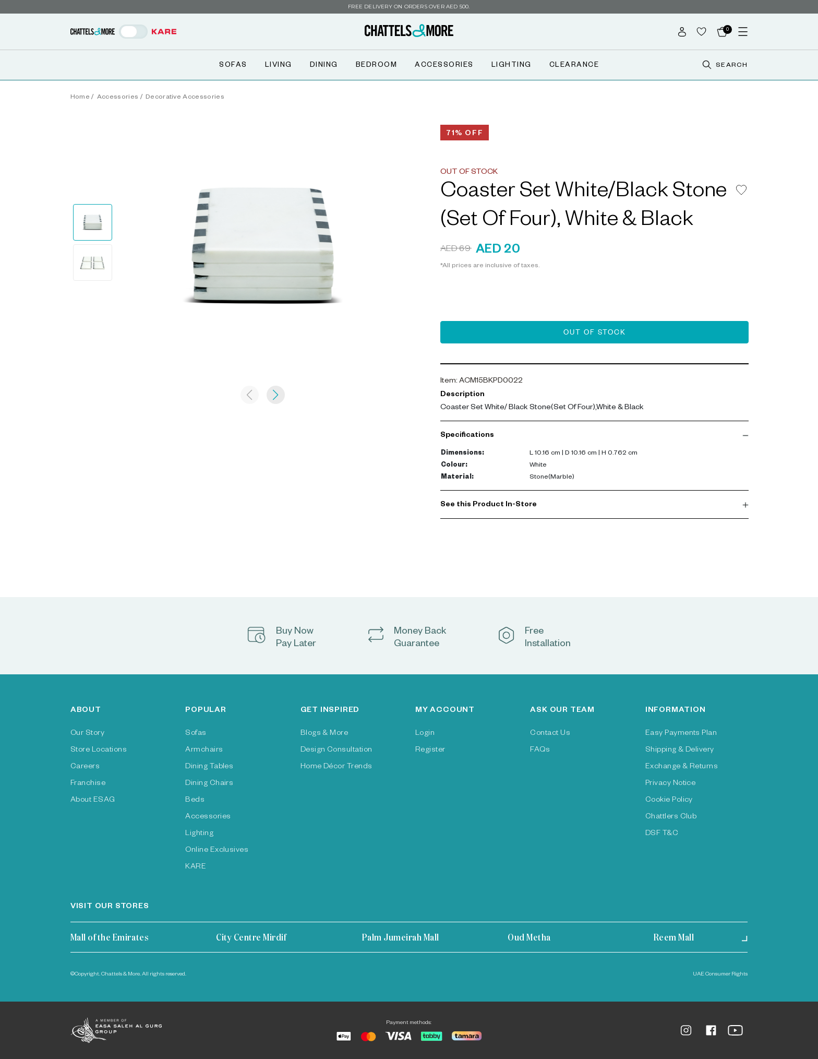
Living (278, 66)
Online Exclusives (216, 851)
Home (80, 97)
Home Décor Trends (336, 767)
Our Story (87, 734)
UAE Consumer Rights (720, 974)
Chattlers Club (671, 817)
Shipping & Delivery (679, 750)
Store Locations (98, 750)
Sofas (233, 66)
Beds (194, 800)
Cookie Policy (669, 800)
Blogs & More (324, 734)
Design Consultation (336, 750)
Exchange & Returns (681, 767)
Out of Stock (594, 334)
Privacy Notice (670, 784)
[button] (594, 436)
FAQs (540, 750)
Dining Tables (209, 767)
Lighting (511, 66)
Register (430, 750)
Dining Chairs (209, 784)
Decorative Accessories (185, 97)
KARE (195, 867)
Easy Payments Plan (681, 734)
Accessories (444, 66)
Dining (324, 66)
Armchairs (204, 750)
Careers (85, 767)
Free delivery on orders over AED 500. (409, 6)
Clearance (574, 66)
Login (425, 734)
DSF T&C (661, 834)
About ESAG (92, 800)
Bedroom (377, 66)
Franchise (87, 784)
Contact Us (550, 734)
